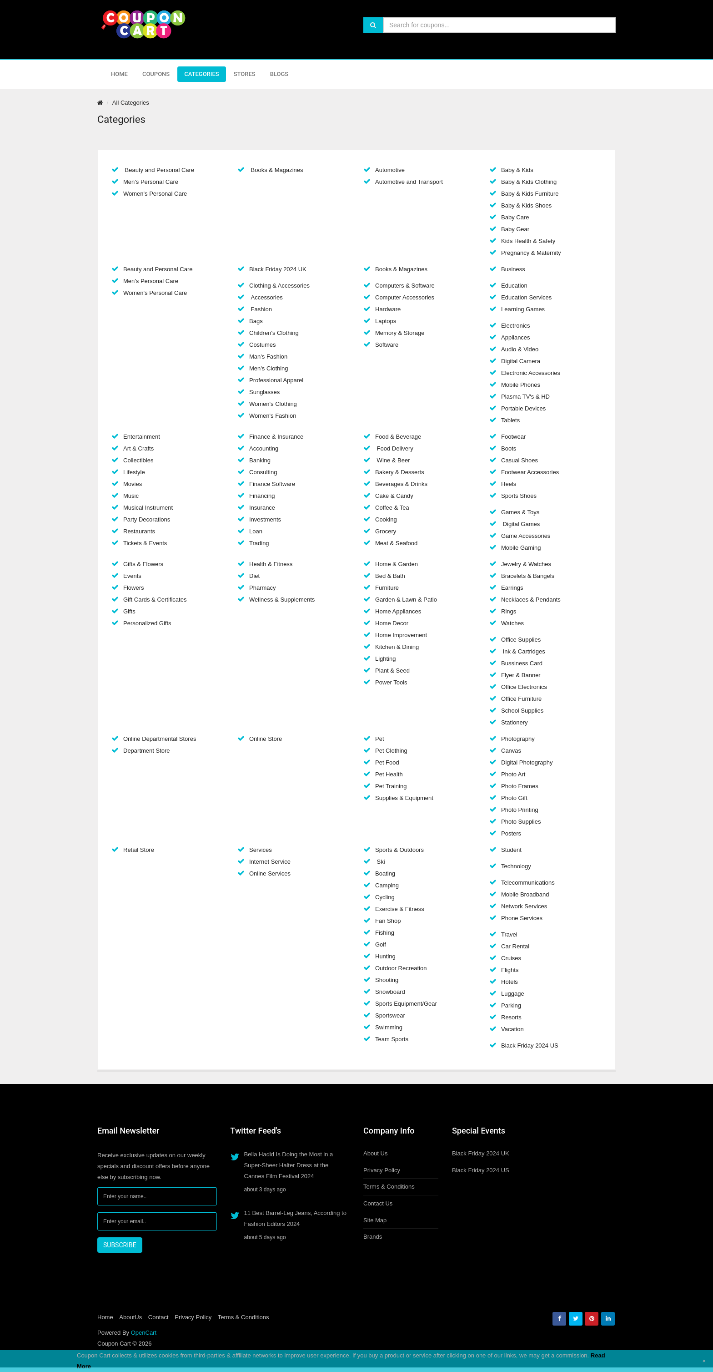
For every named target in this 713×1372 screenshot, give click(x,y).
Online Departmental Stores (159, 738)
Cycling (385, 897)
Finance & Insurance (276, 436)
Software (386, 344)
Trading (259, 543)
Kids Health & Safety (528, 241)
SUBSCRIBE (119, 1245)
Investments (265, 519)
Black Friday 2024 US (529, 1045)
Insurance (262, 507)
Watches (512, 623)
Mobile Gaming (521, 547)
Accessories (266, 297)
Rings (508, 611)
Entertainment (141, 436)
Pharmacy (262, 587)
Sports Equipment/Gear (406, 1003)
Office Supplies (521, 639)
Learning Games (523, 309)
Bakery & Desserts (399, 472)
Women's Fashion (272, 415)
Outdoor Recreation (401, 968)
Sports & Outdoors (399, 849)
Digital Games (520, 524)
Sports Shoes (519, 495)
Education (514, 285)
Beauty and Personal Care (158, 170)
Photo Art (513, 774)
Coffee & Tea (392, 507)
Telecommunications (528, 882)
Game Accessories (525, 535)
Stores (245, 74)
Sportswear (390, 1015)
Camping (387, 885)
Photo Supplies (521, 821)
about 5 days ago (265, 1237)
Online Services (270, 873)
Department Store (146, 750)
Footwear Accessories (530, 472)
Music (131, 495)
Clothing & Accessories (279, 285)
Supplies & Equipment (404, 798)
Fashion (260, 309)
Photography (518, 738)
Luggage (512, 993)
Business (513, 269)
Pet (379, 738)
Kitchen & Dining (397, 646)
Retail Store (138, 849)
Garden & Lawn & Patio (406, 599)
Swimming (388, 1027)
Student (511, 849)
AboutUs (130, 1317)
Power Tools (391, 682)
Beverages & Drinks (401, 484)
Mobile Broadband (525, 894)
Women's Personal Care (155, 193)
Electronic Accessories (530, 373)
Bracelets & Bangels (527, 575)
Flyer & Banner (521, 675)
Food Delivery (394, 448)
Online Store (265, 738)
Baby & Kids (517, 170)
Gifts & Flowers (143, 564)
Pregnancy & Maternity (531, 252)
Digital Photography (526, 762)
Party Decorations (146, 519)
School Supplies (522, 710)
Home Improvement (401, 635)
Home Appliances (398, 611)
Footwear (513, 436)
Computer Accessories (404, 297)
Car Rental (515, 946)
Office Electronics (524, 686)
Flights (509, 970)
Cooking (386, 519)
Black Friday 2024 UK (277, 269)
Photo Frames (519, 786)
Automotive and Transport (409, 181)
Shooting (386, 980)
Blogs (279, 74)
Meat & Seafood (396, 543)
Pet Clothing (391, 750)
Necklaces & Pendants (531, 599)
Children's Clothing (274, 332)
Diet (254, 575)
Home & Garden (396, 564)
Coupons (156, 74)
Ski (380, 861)
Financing (262, 495)
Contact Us (377, 1203)
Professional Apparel (276, 380)
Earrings (512, 587)
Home (119, 74)
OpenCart (143, 1332)
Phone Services (521, 918)
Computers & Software (405, 285)
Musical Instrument (148, 507)
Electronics (515, 325)
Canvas (511, 750)
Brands (372, 1236)
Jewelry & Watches (526, 564)
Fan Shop (388, 920)
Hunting (385, 956)
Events (132, 575)
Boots (508, 448)
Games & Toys (520, 512)
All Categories (130, 102)
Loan (255, 531)
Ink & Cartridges (523, 651)
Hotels (509, 981)
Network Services (524, 906)
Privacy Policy (381, 1170)
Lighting (385, 658)
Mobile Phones (520, 384)
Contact (158, 1317)
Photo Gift (514, 798)
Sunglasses (264, 392)
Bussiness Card (521, 663)
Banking (260, 460)
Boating (385, 873)
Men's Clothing (268, 368)
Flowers (133, 587)
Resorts (511, 1017)
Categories (201, 74)
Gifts (129, 611)
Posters (511, 833)
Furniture (387, 587)
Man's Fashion (268, 356)
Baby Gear (515, 229)
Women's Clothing (273, 403)
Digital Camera (520, 361)
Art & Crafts (138, 448)
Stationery (514, 722)
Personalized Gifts (147, 623)
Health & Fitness (270, 564)
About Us (375, 1153)
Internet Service (270, 861)
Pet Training (391, 786)
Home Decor (391, 623)
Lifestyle (134, 472)
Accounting (263, 448)
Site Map (375, 1220)
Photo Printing (519, 809)
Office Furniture (521, 698)
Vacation (512, 1029)
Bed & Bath (390, 575)
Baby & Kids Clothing (529, 181)
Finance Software (272, 484)
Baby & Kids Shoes (526, 205)
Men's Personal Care (150, 181)
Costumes (262, 344)
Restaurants (139, 531)
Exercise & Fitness (399, 909)
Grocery (385, 531)
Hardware (388, 309)
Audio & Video (519, 349)
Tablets (510, 420)
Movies (132, 484)
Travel (509, 934)
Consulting (263, 472)
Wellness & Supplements (282, 599)
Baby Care (515, 217)
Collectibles (138, 460)
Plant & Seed (392, 670)
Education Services (526, 297)
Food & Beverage (398, 436)
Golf (380, 944)
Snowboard (390, 991)
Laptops (385, 321)
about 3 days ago (265, 1189)
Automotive (390, 170)
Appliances (515, 337)
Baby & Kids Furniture (529, 193)
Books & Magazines (276, 170)
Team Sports (391, 1039)
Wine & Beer (392, 460)
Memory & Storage (399, 332)
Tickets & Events (145, 543)
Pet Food (387, 762)
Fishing (384, 932)
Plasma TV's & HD (525, 396)
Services (260, 849)
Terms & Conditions (389, 1186)
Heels (508, 484)
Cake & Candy (394, 495)
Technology (516, 866)
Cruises (511, 958)
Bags (256, 321)
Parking (511, 1005)
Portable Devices (523, 408)
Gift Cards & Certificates (154, 599)
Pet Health (389, 774)
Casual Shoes (519, 460)
